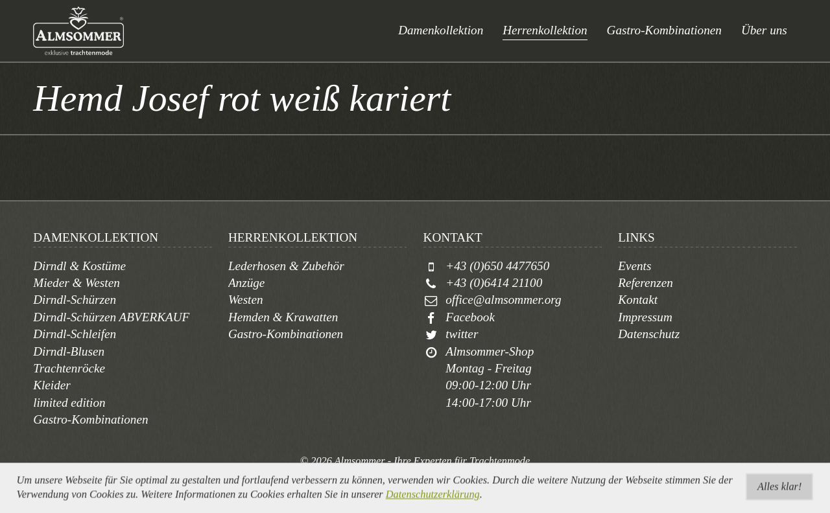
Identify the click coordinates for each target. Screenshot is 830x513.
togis (430, 475)
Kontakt (638, 299)
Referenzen (645, 283)
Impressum (645, 317)
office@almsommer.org (503, 299)
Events (634, 266)
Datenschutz (649, 334)
